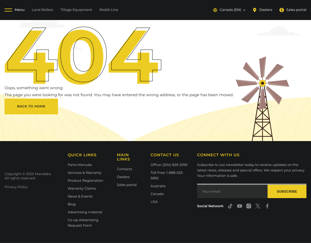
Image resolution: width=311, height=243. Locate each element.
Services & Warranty (84, 172)
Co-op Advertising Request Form (83, 223)
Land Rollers (42, 10)
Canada (157, 194)
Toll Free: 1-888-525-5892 (167, 175)
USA (154, 202)
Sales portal (292, 10)
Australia (158, 186)
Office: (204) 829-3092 (169, 165)
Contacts (124, 169)
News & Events (80, 196)
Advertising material (85, 212)
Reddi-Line (108, 10)
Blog (72, 204)
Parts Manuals (80, 165)
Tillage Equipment (76, 10)
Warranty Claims (82, 188)
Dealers (262, 10)
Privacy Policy (16, 187)
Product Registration (85, 180)
